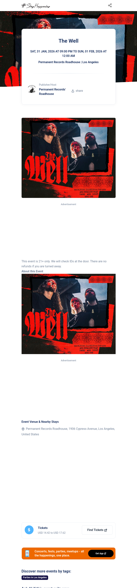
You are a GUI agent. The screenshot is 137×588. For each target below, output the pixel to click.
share (77, 90)
